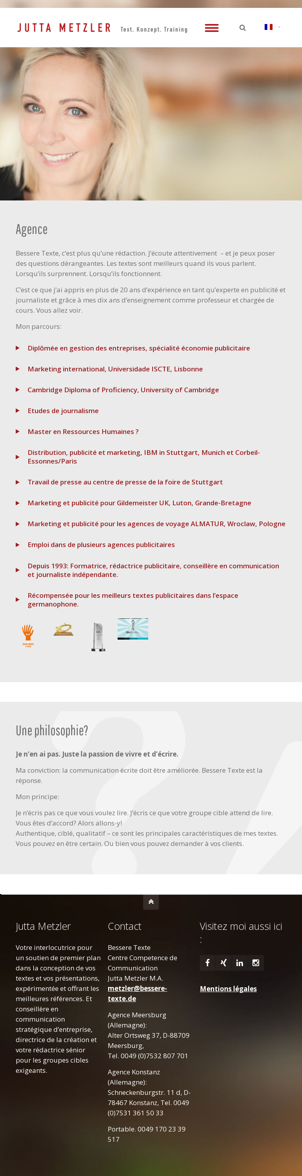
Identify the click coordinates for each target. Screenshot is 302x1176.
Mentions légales (228, 988)
